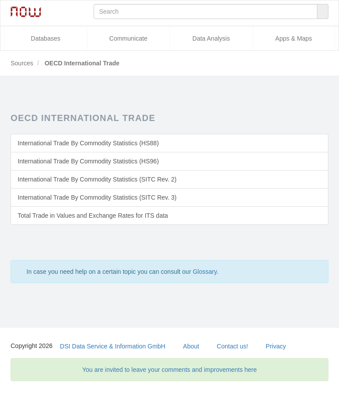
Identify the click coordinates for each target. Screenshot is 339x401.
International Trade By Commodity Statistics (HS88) (88, 143)
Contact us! (232, 346)
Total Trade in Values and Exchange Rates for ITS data (93, 215)
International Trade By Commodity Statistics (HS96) (88, 161)
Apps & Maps (293, 38)
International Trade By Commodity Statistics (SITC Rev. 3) (97, 197)
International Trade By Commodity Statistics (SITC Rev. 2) (97, 179)
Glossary (205, 271)
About (191, 346)
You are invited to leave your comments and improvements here (169, 369)
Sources (22, 63)
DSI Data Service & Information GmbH (113, 346)
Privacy (276, 346)
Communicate (128, 38)
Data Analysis (211, 38)
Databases (45, 38)
